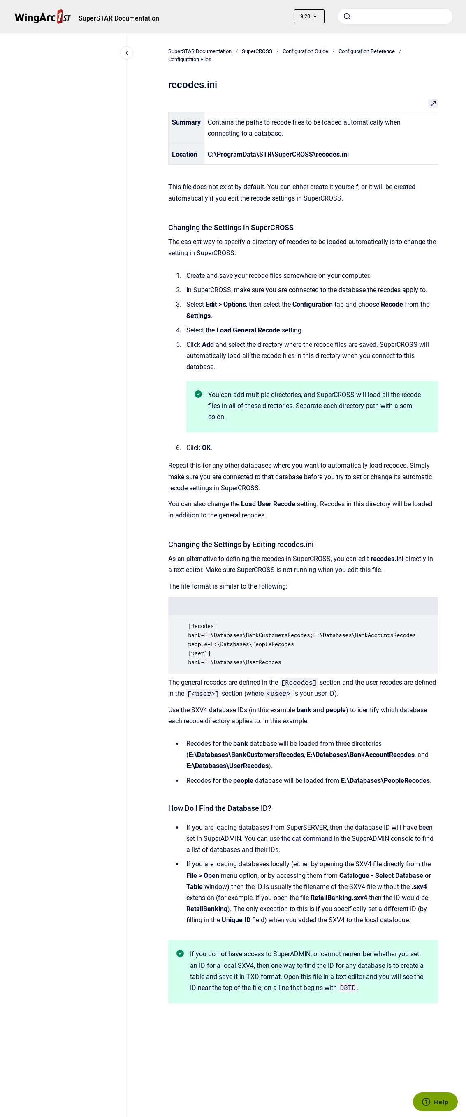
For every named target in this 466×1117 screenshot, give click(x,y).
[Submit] (347, 16)
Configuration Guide (305, 51)
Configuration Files (189, 59)
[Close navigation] (126, 53)
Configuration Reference (366, 51)
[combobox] (395, 16)
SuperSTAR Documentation (119, 18)
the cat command (306, 838)
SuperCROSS (257, 51)
